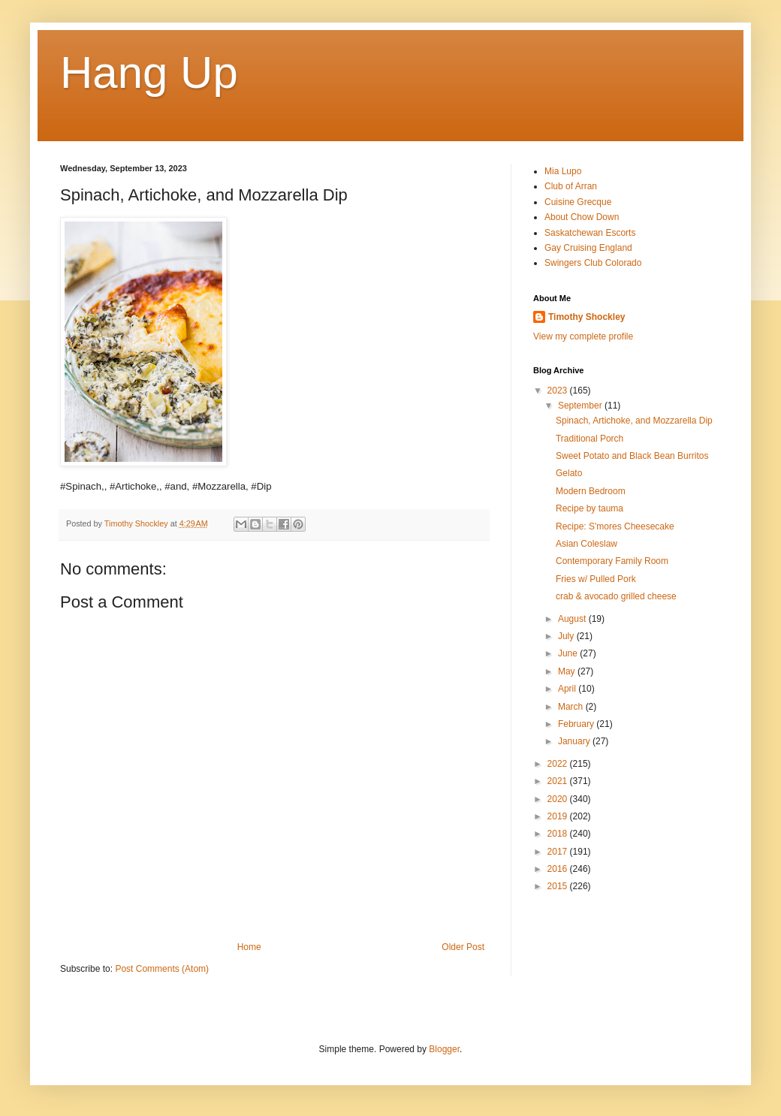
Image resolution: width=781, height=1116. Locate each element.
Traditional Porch (589, 438)
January (575, 741)
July (567, 636)
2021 (558, 781)
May (567, 671)
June (569, 653)
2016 (558, 869)
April (568, 688)
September (581, 405)
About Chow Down (581, 217)
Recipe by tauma (589, 508)
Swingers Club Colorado (592, 263)
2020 (558, 799)
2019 (558, 816)
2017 (558, 851)
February (577, 724)
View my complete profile (583, 336)
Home (249, 947)
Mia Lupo (562, 171)
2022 (558, 764)
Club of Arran (570, 186)
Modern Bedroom (591, 491)
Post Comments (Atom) (162, 969)
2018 (558, 833)
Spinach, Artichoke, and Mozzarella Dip (634, 420)
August (573, 619)
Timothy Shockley (586, 317)
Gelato (569, 473)
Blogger (444, 1049)
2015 (558, 886)
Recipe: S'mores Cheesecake (615, 526)
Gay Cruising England (588, 248)
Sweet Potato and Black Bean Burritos (632, 456)
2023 (558, 390)
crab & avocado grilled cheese (616, 596)
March (572, 706)
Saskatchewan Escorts (589, 233)
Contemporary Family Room (612, 561)
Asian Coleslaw (586, 543)
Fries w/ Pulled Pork (596, 579)
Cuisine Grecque (577, 202)
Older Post (463, 947)
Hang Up (149, 72)
